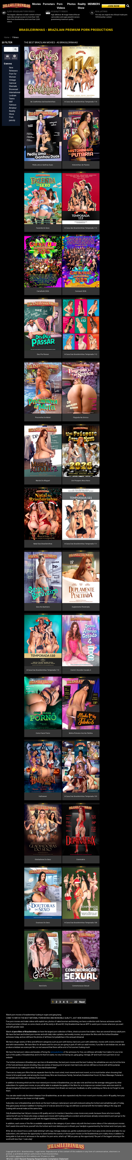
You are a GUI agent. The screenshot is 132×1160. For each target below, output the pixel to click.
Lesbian (12, 95)
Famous (12, 105)
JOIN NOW (113, 6)
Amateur (12, 108)
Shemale (13, 86)
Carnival (12, 83)
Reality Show (82, 5)
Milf (11, 101)
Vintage (12, 80)
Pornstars (49, 4)
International (14, 92)
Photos (71, 4)
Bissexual (13, 89)
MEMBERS (94, 4)
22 (75, 1001)
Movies (36, 4)
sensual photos (57, 1052)
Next (82, 1001)
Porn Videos (61, 5)
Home (6, 37)
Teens (12, 98)
